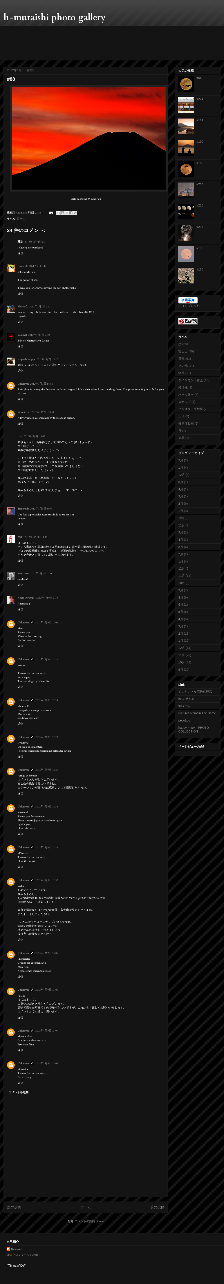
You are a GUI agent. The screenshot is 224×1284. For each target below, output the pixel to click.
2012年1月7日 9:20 (47, 359)
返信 (20, 253)
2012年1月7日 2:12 (40, 307)
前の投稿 (157, 1207)
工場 (181, 416)
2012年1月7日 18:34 (42, 412)
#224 (200, 99)
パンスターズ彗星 (190, 409)
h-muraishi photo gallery (55, 17)
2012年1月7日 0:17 (35, 266)
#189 (200, 163)
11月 (181, 525)
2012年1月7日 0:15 (35, 242)
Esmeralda (23, 509)
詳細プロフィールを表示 (22, 1255)
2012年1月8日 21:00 (41, 573)
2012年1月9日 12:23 (46, 737)
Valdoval (22, 335)
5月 (180, 612)
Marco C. (23, 307)
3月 (180, 496)
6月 (180, 604)
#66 (199, 78)
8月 (180, 482)
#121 (200, 120)
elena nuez (23, 573)
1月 (180, 467)
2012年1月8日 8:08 (34, 436)
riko (20, 436)
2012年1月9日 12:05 (46, 623)
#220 (200, 205)
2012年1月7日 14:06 (41, 384)
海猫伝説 (184, 706)
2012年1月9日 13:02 (46, 953)
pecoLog (184, 720)
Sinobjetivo (24, 412)
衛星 (181, 438)
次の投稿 (14, 1207)
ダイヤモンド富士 (190, 380)
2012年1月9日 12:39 (46, 847)
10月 (181, 583)
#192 (200, 141)
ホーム (85, 1207)
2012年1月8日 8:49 (41, 509)
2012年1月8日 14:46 (36, 537)
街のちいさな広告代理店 (195, 691)
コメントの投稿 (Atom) (89, 1221)
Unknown (23, 384)
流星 (181, 373)
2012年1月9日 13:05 (46, 990)
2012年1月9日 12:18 (46, 700)
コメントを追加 (19, 1092)
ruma (20, 266)
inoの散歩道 (186, 699)
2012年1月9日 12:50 (46, 880)
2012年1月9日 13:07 (46, 1031)
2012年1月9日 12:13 (46, 659)
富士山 (21, 219)
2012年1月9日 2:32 (47, 598)
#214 (200, 184)
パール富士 (186, 394)
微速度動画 (186, 423)
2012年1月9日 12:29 (46, 770)
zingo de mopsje (26, 359)
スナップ (184, 402)
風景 (181, 358)
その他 (183, 365)
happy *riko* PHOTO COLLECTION (195, 729)
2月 (180, 460)
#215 (200, 226)
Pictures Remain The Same (197, 713)
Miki (20, 537)
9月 (180, 532)
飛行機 (183, 387)
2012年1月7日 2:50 (39, 335)
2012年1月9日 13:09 (46, 1063)
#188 (200, 269)
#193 (200, 248)
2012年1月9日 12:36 (46, 807)
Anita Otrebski (26, 598)
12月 (181, 475)
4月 (180, 489)
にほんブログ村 (189, 306)
